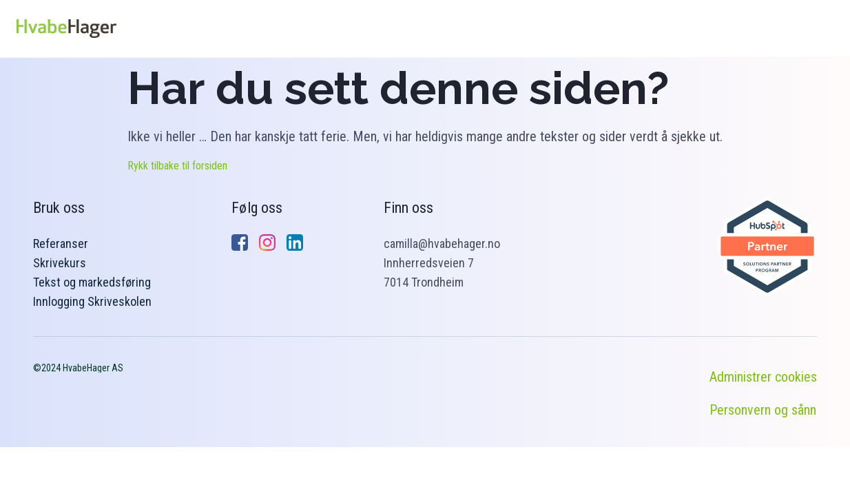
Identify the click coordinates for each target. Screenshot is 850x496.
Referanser (60, 243)
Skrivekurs (59, 263)
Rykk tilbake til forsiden (177, 165)
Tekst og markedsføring (92, 282)
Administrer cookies (763, 377)
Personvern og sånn (762, 410)
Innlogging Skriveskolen (92, 301)
